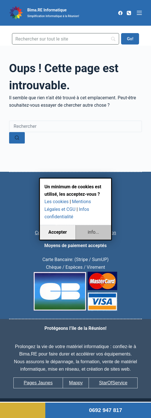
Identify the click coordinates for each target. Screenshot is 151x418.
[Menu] (139, 12)
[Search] (65, 39)
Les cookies (56, 201)
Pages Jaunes (38, 382)
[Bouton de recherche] (17, 138)
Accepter (57, 232)
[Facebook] (120, 13)
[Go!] (130, 39)
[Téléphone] (129, 13)
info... (93, 232)
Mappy (76, 382)
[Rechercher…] (75, 126)
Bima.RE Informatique (47, 10)
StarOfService (113, 382)
